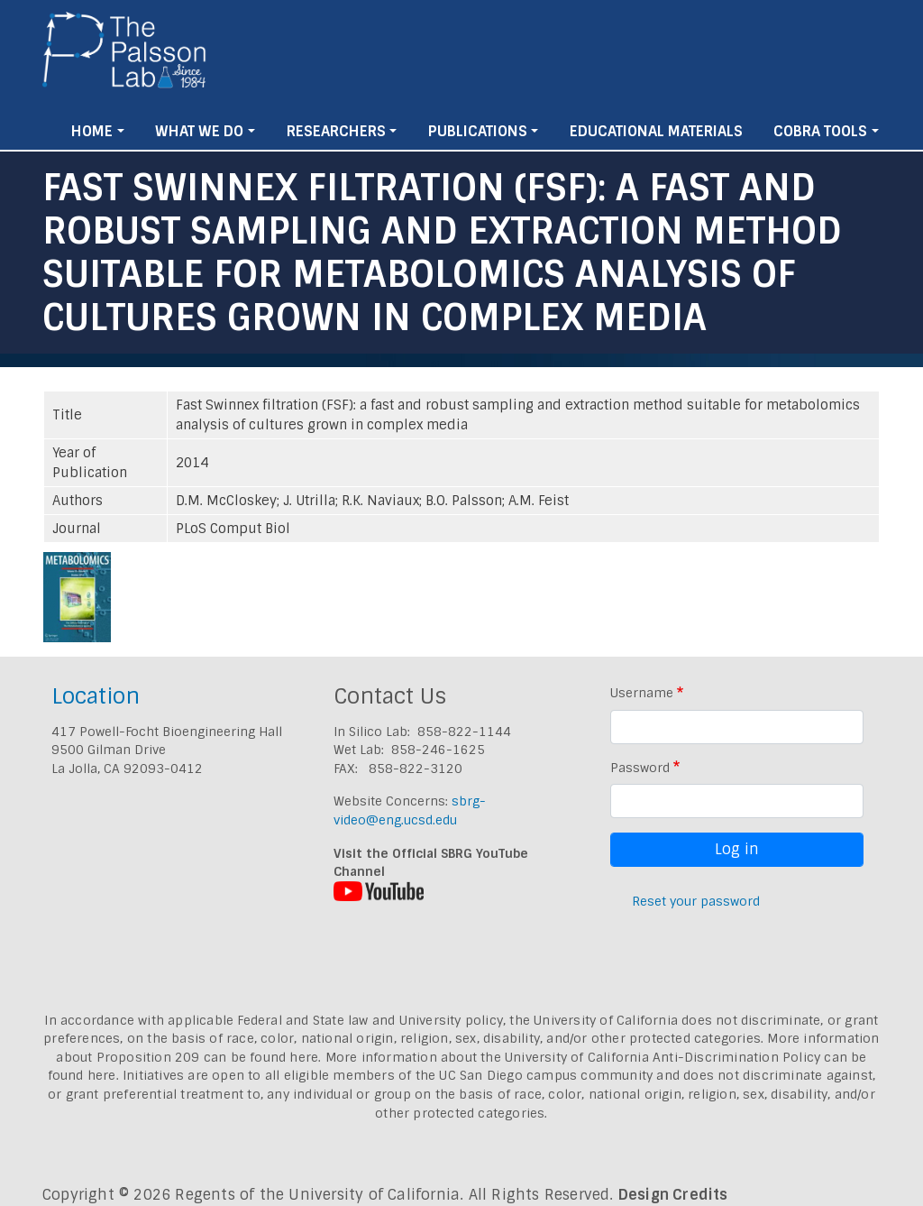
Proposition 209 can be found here (207, 1057)
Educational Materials (656, 131)
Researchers (336, 131)
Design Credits (673, 1194)
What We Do (199, 131)
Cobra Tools (820, 131)
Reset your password (696, 901)
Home (92, 131)
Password (640, 768)
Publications (477, 131)
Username (641, 693)
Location (95, 696)
